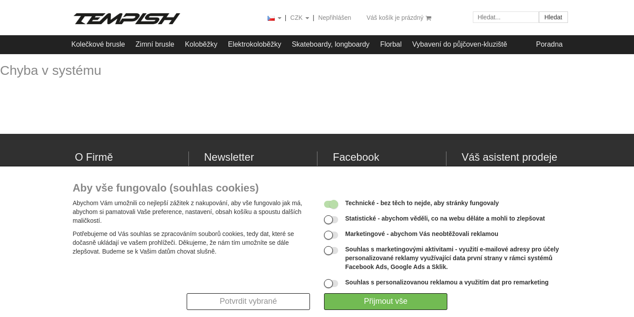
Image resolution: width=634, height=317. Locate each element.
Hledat (553, 17)
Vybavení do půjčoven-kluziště (459, 44)
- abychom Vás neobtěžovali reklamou (421, 233)
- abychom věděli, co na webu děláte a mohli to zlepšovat (445, 218)
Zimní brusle (155, 44)
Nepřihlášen (334, 17)
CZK (300, 18)
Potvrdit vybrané (248, 301)
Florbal (391, 44)
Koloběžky (201, 44)
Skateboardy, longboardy (331, 44)
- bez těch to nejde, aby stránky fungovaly (422, 202)
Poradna (549, 44)
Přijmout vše (385, 301)
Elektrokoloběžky (254, 44)
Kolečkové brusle (98, 44)
